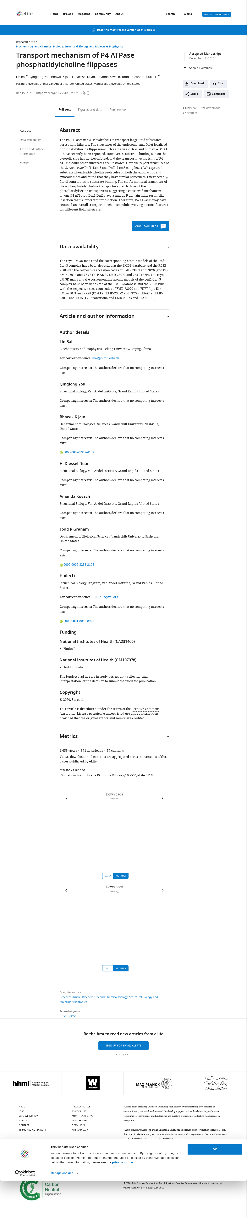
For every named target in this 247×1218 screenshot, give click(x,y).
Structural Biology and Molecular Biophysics (93, 47)
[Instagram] (62, 1150)
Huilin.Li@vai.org (105, 597)
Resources (78, 1125)
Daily (108, 875)
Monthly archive (82, 1115)
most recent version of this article (132, 30)
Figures (90, 109)
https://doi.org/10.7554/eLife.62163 (59, 93)
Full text (64, 109)
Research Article (26, 42)
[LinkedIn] (31, 1150)
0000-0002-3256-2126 (77, 564)
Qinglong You (40, 77)
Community (103, 14)
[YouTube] (72, 1150)
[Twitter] (42, 1150)
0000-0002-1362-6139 (77, 452)
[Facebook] (92, 1150)
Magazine (84, 14)
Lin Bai (20, 77)
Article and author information (31, 151)
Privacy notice (123, 1054)
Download (197, 83)
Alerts (188, 14)
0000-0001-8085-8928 (77, 621)
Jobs (21, 1111)
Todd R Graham (133, 77)
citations (190, 113)
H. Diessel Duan (83, 77)
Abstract (25, 131)
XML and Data (80, 1129)
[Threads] (82, 1150)
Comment (220, 95)
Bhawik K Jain (60, 77)
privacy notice (122, 1199)
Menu (43, 14)
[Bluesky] (21, 1150)
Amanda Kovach (108, 77)
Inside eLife (79, 1111)
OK (215, 1186)
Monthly (121, 875)
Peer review (118, 109)
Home (54, 14)
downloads (210, 108)
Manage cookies (62, 1210)
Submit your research (216, 14)
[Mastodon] (52, 1150)
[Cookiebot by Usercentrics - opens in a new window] (25, 1210)
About (119, 14)
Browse (68, 14)
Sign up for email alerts (123, 1046)
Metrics (25, 163)
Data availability (30, 140)
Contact (24, 1125)
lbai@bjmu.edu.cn (105, 358)
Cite (220, 83)
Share (194, 94)
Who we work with (30, 1115)
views (190, 108)
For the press (80, 1120)
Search (170, 14)
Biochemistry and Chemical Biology (39, 47)
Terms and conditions (33, 1129)
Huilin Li (151, 77)
